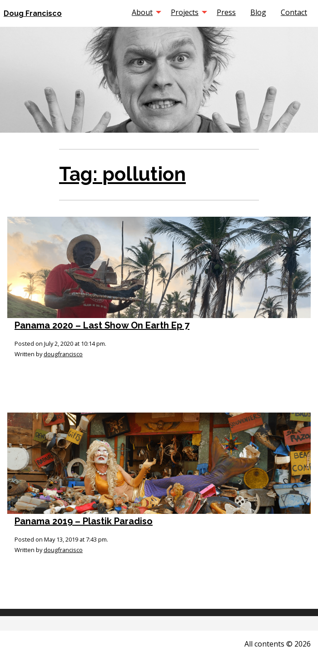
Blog (258, 12)
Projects (185, 12)
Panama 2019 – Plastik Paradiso (84, 521)
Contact (294, 12)
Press (226, 12)
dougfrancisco (63, 354)
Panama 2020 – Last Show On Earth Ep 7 (102, 325)
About (142, 12)
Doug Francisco (33, 13)
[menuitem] (144, 12)
